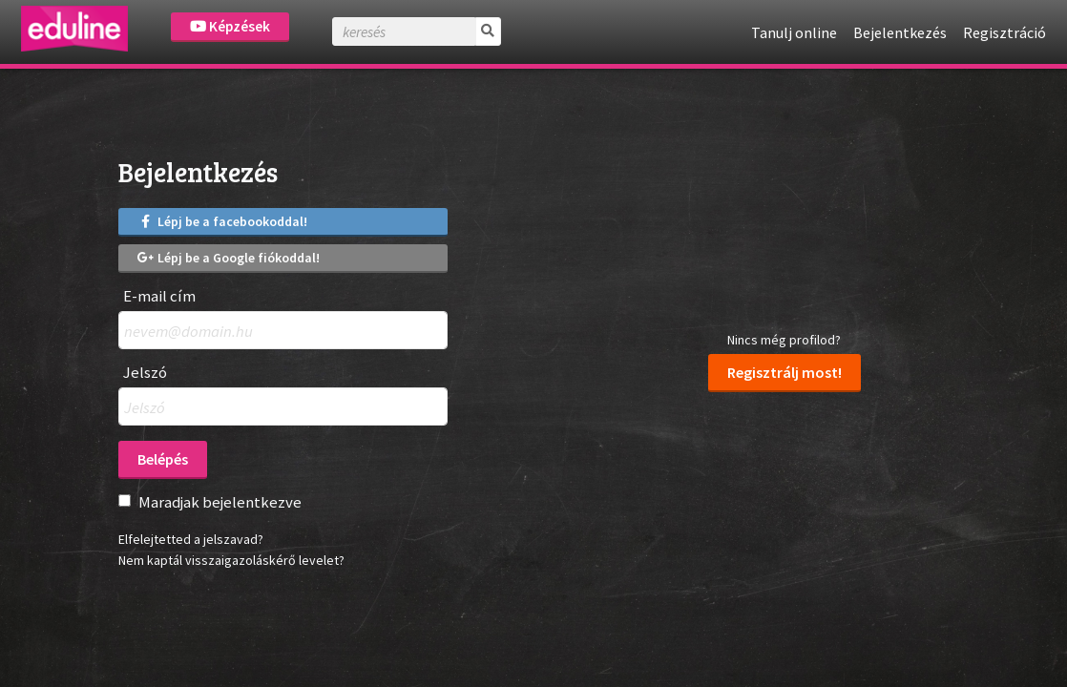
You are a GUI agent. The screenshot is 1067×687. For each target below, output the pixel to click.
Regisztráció (1004, 32)
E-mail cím (159, 296)
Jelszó (145, 372)
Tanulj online (794, 32)
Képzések (230, 26)
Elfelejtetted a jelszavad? (190, 539)
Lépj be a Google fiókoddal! (228, 257)
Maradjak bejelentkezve (220, 501)
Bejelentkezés (900, 32)
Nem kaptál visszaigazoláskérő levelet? (231, 560)
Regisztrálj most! (784, 372)
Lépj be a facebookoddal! (222, 221)
